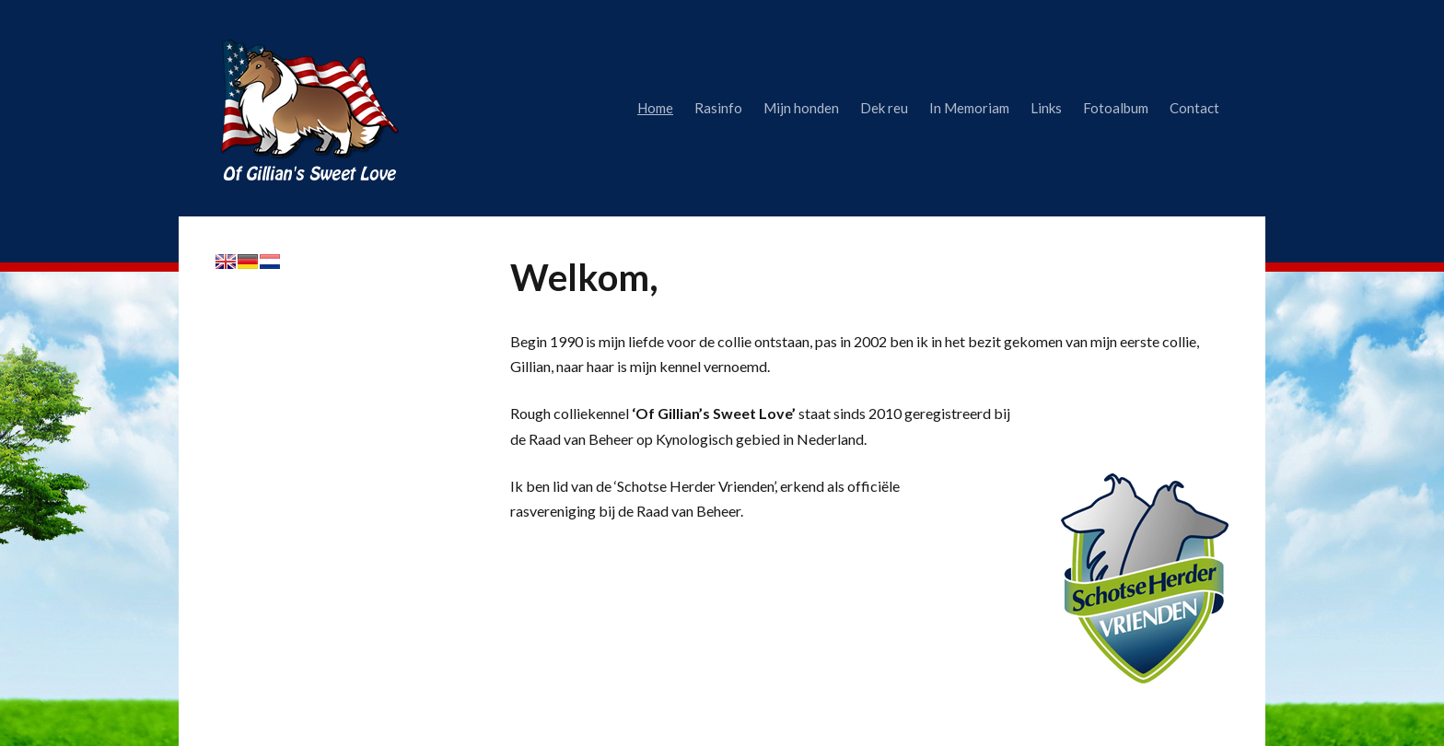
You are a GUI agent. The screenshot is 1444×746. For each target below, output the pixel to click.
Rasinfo (718, 107)
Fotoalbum (1115, 107)
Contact (1194, 107)
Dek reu (884, 107)
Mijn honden (801, 107)
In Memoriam (969, 107)
